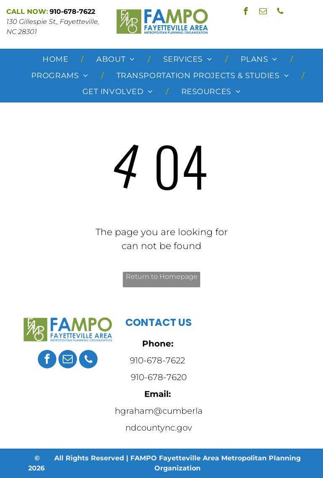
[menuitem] (57, 60)
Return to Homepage (162, 277)
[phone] (280, 12)
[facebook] (246, 12)
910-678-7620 (159, 377)
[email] (263, 12)
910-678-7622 (157, 360)
